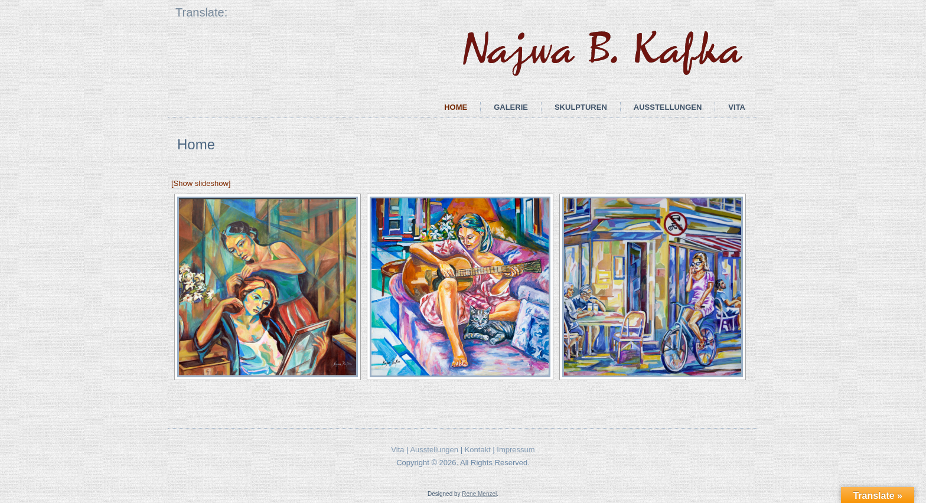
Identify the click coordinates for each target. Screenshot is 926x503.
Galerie (511, 107)
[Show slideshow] (200, 183)
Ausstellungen (668, 107)
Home (455, 107)
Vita (736, 107)
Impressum (515, 449)
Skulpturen (581, 107)
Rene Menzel (479, 494)
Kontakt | (481, 449)
